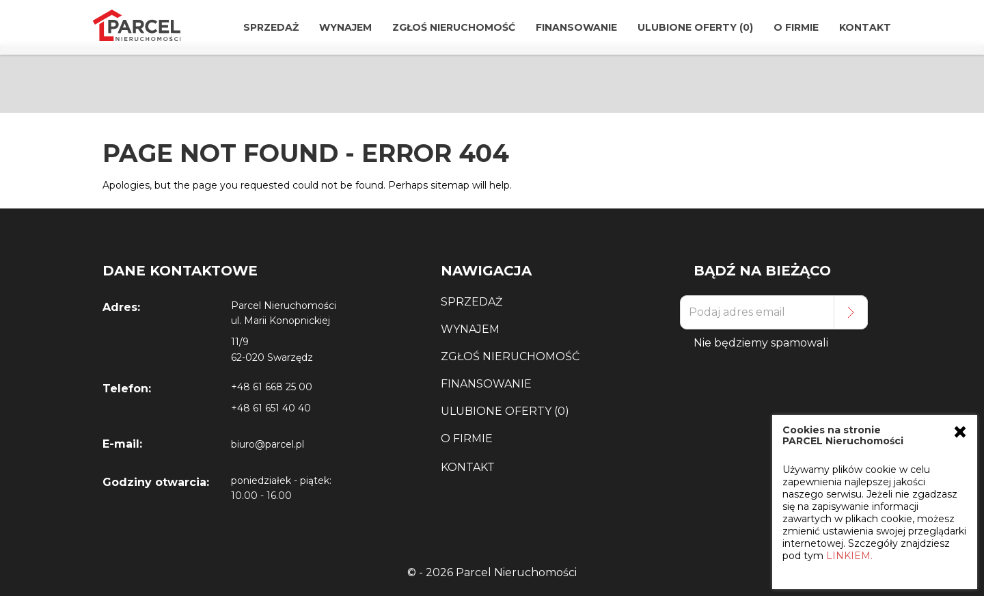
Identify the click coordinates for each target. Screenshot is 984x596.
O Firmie (796, 27)
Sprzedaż (271, 27)
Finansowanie (576, 27)
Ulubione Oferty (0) (695, 27)
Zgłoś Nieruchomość (453, 27)
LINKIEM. (849, 556)
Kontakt (865, 27)
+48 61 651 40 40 (271, 408)
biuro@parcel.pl (267, 444)
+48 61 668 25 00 (271, 387)
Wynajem (345, 27)
